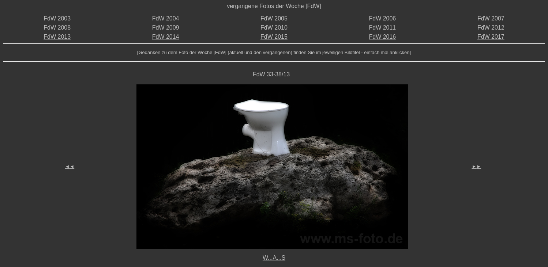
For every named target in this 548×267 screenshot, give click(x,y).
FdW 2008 (57, 27)
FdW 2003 (57, 18)
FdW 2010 (274, 27)
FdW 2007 (490, 18)
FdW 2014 (165, 37)
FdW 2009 (165, 27)
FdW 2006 (382, 18)
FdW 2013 (57, 37)
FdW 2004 (165, 18)
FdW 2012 (490, 27)
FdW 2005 (274, 18)
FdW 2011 (382, 27)
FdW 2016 (382, 37)
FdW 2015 (274, 37)
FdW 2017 (490, 37)
